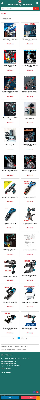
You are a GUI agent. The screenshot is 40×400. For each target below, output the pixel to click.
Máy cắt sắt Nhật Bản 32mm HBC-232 (29, 276)
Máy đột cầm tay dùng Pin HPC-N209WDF (10, 250)
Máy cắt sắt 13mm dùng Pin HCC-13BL (10, 118)
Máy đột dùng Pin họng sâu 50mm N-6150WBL (30, 66)
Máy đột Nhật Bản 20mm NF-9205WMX (10, 66)
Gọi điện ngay (30, 397)
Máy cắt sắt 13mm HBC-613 (30, 197)
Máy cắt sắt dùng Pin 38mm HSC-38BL (10, 40)
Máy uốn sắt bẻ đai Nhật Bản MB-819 (30, 302)
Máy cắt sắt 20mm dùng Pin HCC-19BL (29, 171)
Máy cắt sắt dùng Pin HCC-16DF (10, 276)
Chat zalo (10, 397)
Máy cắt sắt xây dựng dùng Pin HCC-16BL (10, 171)
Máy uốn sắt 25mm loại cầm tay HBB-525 (10, 329)
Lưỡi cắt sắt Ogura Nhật (10, 144)
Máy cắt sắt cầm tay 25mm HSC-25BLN (30, 40)
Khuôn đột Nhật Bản (29, 118)
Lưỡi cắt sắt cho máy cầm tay (29, 250)
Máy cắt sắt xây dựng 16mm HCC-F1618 (29, 92)
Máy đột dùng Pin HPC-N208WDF (30, 223)
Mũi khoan (4, 349)
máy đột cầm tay (11, 349)
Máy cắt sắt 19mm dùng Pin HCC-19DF (29, 329)
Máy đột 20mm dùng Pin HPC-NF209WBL (29, 145)
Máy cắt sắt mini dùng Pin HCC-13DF (10, 197)
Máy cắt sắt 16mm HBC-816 (10, 223)
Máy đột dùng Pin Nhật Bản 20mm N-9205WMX (10, 92)
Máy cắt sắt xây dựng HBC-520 (10, 302)
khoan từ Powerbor (21, 349)
